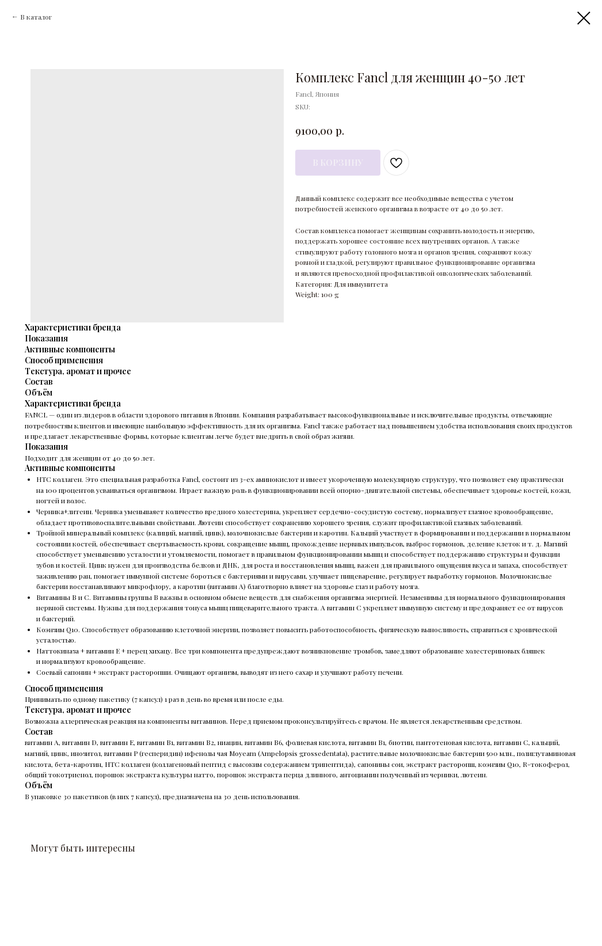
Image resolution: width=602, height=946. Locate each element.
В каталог (36, 16)
